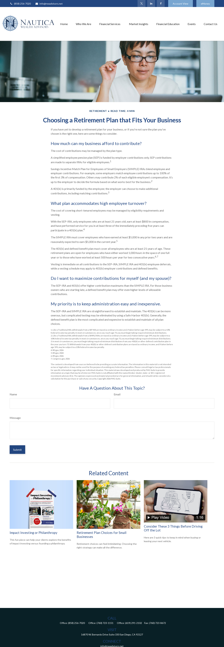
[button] (64, 23)
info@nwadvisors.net (49, 3)
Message (15, 417)
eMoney (205, 3)
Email (117, 394)
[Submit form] (17, 449)
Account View (180, 3)
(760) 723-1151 (105, 622)
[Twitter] (141, 3)
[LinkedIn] (151, 3)
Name (13, 394)
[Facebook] (161, 3)
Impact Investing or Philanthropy (33, 533)
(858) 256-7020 (20, 3)
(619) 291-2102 (133, 622)
